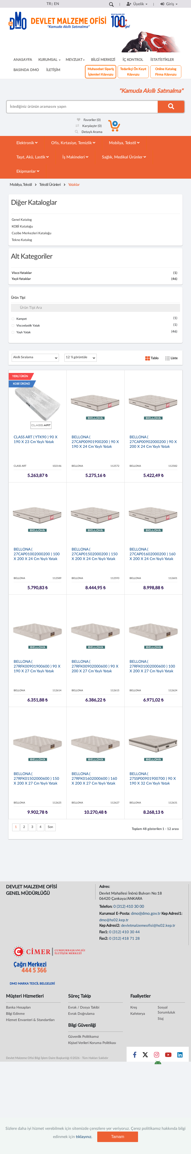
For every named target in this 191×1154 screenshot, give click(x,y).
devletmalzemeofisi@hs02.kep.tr (148, 925)
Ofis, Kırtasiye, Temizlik (73, 143)
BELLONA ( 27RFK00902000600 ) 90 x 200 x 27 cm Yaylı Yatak (95, 666)
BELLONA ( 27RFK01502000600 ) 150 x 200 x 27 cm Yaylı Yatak (36, 778)
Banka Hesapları (18, 1007)
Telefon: (106, 907)
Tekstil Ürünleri (50, 185)
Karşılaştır (89, 126)
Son (50, 827)
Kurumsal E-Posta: (115, 914)
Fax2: (104, 938)
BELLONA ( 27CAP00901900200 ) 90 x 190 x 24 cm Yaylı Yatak (95, 442)
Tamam (117, 1137)
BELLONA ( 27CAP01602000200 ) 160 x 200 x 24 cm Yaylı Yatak (153, 554)
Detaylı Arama (88, 132)
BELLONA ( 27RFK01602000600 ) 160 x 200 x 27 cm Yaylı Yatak (94, 778)
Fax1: (104, 932)
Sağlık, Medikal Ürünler (124, 157)
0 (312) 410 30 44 (124, 932)
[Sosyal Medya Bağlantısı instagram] (156, 1055)
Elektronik (27, 143)
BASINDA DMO (26, 70)
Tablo (151, 358)
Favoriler (89, 120)
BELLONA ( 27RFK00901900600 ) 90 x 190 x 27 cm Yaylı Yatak (37, 666)
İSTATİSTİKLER (162, 60)
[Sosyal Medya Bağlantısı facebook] (135, 1055)
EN (56, 4)
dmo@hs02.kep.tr (114, 920)
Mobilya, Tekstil (124, 143)
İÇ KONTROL (133, 60)
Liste (171, 358)
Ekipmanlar (27, 171)
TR (49, 4)
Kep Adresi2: (110, 925)
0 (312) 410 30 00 (128, 907)
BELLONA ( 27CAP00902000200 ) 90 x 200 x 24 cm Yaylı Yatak (153, 442)
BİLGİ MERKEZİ (103, 60)
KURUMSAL (49, 60)
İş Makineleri (75, 157)
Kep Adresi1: (172, 914)
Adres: (105, 887)
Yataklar (74, 185)
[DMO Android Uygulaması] (157, 1063)
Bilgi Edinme (15, 1014)
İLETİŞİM (53, 70)
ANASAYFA (22, 60)
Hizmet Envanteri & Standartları (30, 1020)
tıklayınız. (84, 1137)
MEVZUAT (75, 60)
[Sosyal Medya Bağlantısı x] (145, 1055)
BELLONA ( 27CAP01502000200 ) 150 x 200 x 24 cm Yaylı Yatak (95, 554)
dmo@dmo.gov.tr (146, 914)
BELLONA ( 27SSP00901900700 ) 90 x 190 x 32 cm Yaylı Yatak (153, 778)
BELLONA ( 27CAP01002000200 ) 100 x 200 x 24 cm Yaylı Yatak (37, 554)
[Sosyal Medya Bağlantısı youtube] (168, 1055)
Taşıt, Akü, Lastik (32, 157)
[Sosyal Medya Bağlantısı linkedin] (180, 1055)
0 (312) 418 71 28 (124, 938)
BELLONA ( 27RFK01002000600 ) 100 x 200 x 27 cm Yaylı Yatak (152, 666)
